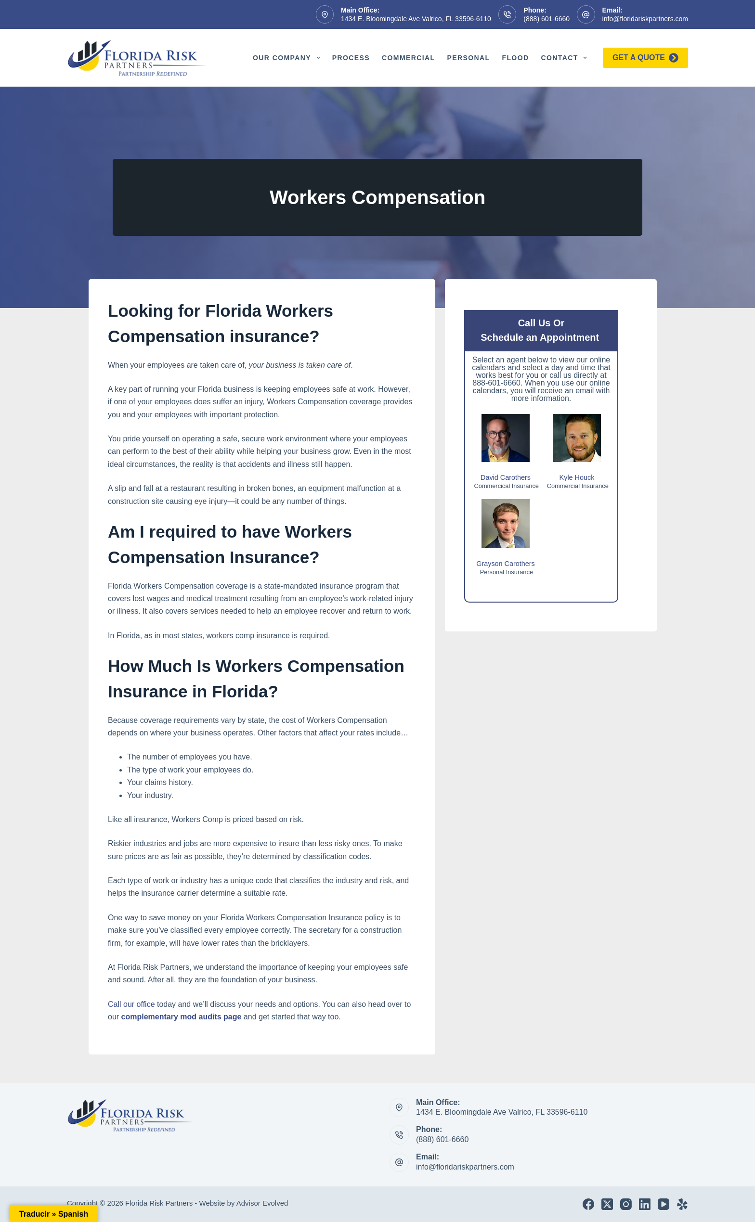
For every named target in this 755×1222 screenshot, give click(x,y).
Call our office (131, 1004)
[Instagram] (626, 1204)
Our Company (288, 58)
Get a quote (645, 58)
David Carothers (506, 477)
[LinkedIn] (645, 1204)
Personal (468, 58)
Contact (566, 58)
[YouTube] (663, 1204)
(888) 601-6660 (546, 19)
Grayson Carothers (505, 563)
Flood (515, 58)
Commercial (408, 58)
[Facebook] (588, 1204)
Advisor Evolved (262, 1203)
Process (351, 58)
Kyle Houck (577, 477)
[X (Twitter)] (607, 1204)
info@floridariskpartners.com (645, 19)
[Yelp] (682, 1204)
